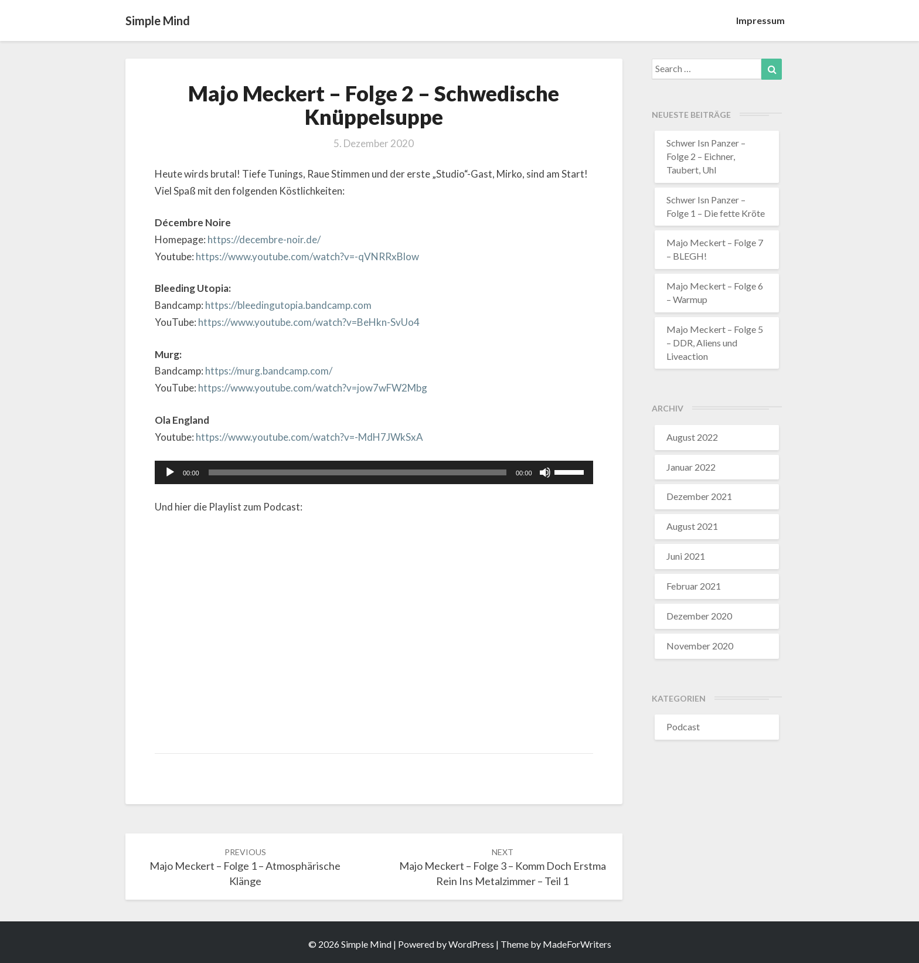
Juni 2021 (685, 556)
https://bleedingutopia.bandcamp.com (288, 305)
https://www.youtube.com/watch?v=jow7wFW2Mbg (312, 388)
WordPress (471, 944)
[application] (374, 472)
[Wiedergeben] (170, 472)
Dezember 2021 (699, 496)
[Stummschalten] (545, 472)
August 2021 (692, 526)
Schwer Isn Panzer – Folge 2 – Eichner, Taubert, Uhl (706, 156)
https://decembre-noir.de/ (264, 239)
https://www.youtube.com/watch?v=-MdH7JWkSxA (309, 437)
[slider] (357, 472)
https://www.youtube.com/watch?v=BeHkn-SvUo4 (309, 322)
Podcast (683, 726)
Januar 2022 (691, 466)
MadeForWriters (577, 944)
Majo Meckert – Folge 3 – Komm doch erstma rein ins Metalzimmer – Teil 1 (502, 867)
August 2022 (692, 437)
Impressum (760, 20)
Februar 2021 (693, 585)
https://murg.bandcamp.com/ (268, 371)
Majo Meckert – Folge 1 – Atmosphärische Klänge (245, 867)
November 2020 (699, 645)
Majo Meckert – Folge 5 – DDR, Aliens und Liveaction (714, 343)
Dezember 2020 (699, 615)
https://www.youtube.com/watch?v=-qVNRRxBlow (307, 256)
